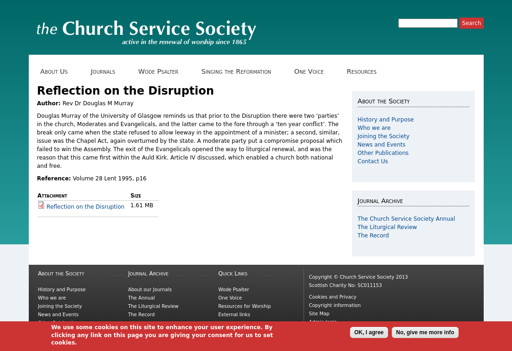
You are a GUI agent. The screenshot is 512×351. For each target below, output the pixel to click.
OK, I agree (368, 334)
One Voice (312, 72)
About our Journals (150, 289)
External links (234, 314)
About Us (57, 72)
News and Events (381, 144)
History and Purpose (385, 119)
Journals (106, 72)
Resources (365, 72)
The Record (373, 235)
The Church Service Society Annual (406, 219)
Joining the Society (383, 136)
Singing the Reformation (239, 72)
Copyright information (335, 305)
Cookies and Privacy (332, 297)
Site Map (319, 313)
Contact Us (372, 161)
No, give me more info (425, 334)
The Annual (141, 297)
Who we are (373, 128)
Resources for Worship (244, 306)
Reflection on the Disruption (85, 207)
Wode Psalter (161, 72)
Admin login (323, 322)
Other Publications (382, 153)
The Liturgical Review (387, 227)
